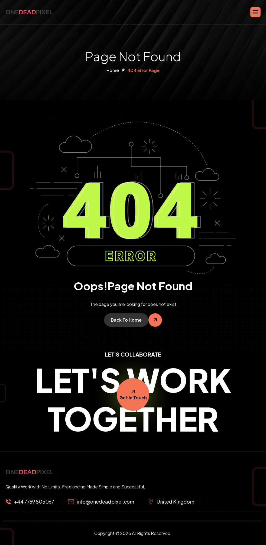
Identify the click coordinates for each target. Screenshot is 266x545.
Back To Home (126, 320)
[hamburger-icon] (255, 12)
